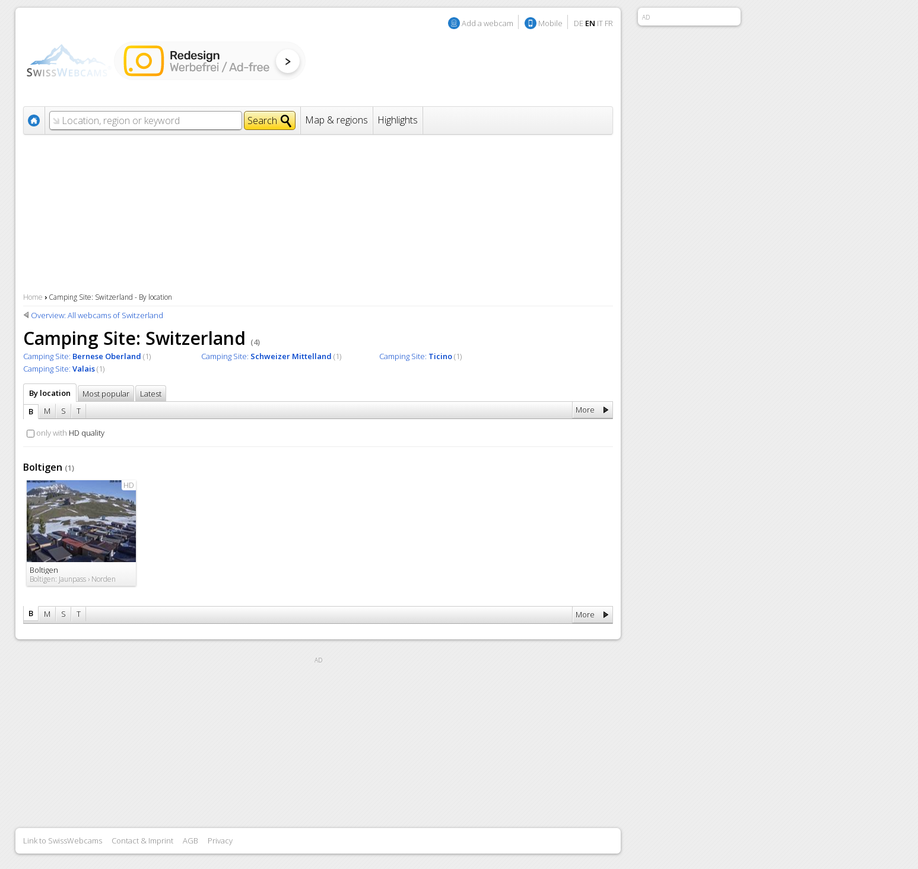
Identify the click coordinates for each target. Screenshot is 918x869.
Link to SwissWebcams (62, 840)
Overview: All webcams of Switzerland (97, 315)
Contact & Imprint (142, 840)
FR (609, 23)
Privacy (220, 840)
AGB (190, 840)
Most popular (105, 393)
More (585, 409)
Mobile (550, 23)
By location (50, 393)
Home (33, 297)
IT (600, 23)
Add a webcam (487, 23)
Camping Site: (82, 356)
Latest (150, 393)
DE (578, 23)
